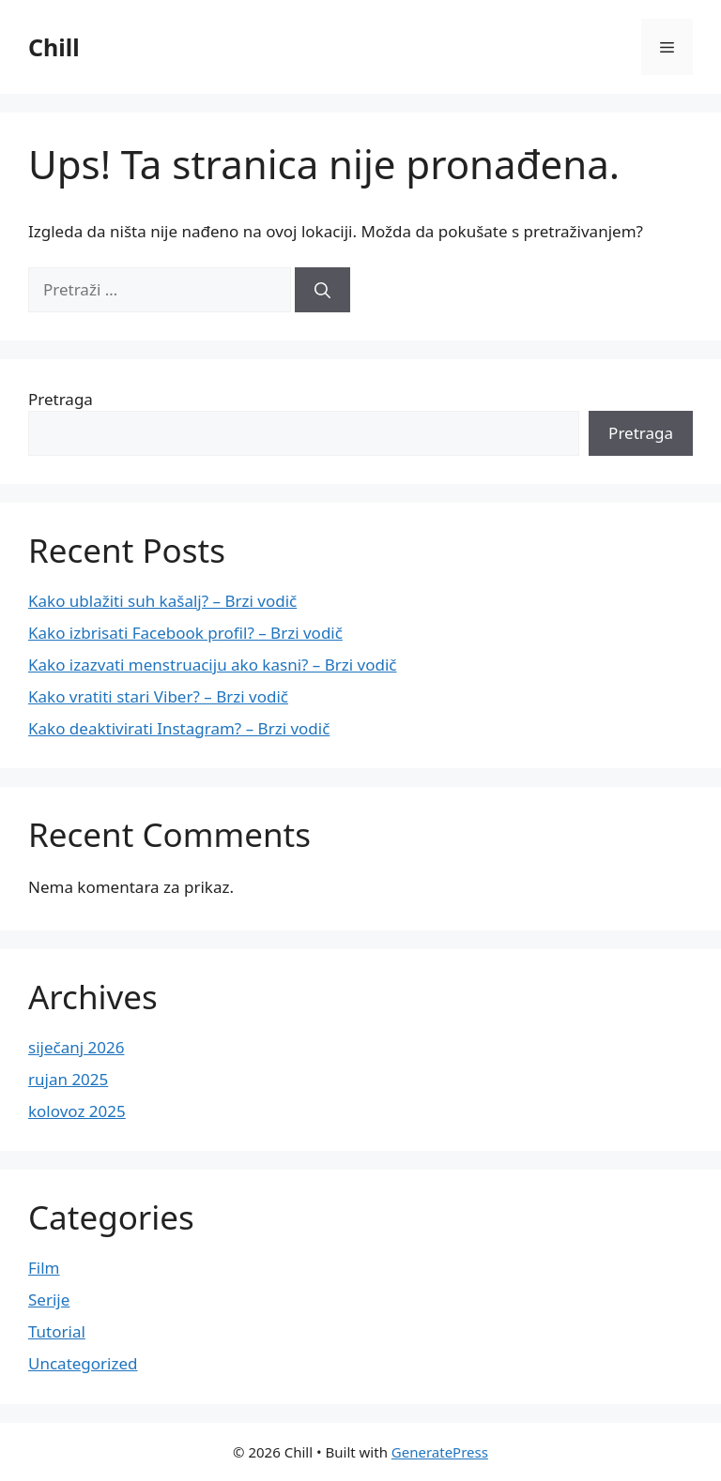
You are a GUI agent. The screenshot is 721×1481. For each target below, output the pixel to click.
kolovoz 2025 (77, 1111)
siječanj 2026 (76, 1047)
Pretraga (60, 399)
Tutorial (56, 1331)
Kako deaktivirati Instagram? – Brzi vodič (179, 728)
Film (44, 1267)
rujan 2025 (68, 1079)
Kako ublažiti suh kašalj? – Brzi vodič (162, 601)
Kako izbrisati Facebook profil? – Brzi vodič (185, 632)
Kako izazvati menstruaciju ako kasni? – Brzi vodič (212, 664)
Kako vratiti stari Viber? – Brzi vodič (158, 696)
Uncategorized (83, 1363)
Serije (48, 1299)
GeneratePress (439, 1452)
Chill (54, 47)
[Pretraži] (322, 289)
